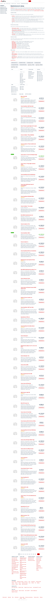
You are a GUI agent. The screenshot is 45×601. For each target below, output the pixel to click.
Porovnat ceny (41, 101)
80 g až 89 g (14, 42)
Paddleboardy (38, 565)
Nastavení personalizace (29, 597)
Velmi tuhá (13, 34)
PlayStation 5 (33, 581)
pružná (18, 28)
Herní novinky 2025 (14, 587)
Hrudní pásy (38, 561)
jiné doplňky (42, 10)
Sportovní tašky (38, 559)
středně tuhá (19, 30)
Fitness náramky (38, 560)
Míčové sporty (8, 3)
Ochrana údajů (22, 597)
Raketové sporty (13, 3)
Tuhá (12, 32)
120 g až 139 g (14, 46)
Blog (12, 597)
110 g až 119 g (14, 45)
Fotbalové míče (38, 566)
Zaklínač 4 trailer (20, 587)
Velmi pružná (14, 28)
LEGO (29, 581)
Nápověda (9, 597)
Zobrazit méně (13, 60)
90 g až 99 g (14, 43)
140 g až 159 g (14, 47)
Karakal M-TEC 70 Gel (15, 571)
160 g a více (14, 48)
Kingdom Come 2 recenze (28, 587)
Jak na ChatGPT (27, 590)
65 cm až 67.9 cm (14, 56)
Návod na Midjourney (34, 590)
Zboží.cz (1, 3)
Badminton (18, 3)
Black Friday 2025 (24, 584)
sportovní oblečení (38, 9)
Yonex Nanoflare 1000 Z (15, 564)
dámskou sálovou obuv (31, 9)
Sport (4, 3)
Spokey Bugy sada (14, 559)
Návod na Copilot (21, 590)
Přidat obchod (5, 597)
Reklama (41, 597)
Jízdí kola (13, 584)
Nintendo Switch (38, 581)
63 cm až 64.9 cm (14, 54)
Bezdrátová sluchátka (20, 581)
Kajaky (37, 564)
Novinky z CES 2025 (15, 590)
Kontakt (21, 598)
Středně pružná (14, 30)
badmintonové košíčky (18, 9)
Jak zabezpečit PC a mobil (37, 587)
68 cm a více (14, 57)
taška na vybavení (37, 10)
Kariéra (24, 598)
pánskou (24, 9)
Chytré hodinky (14, 581)
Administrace (17, 597)
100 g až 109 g (14, 44)
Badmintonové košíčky (31, 560)
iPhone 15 (25, 581)
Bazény (20, 584)
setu (28, 10)
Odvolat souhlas (36, 597)
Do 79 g (13, 41)
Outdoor (16, 584)
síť (22, 9)
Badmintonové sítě (31, 559)
